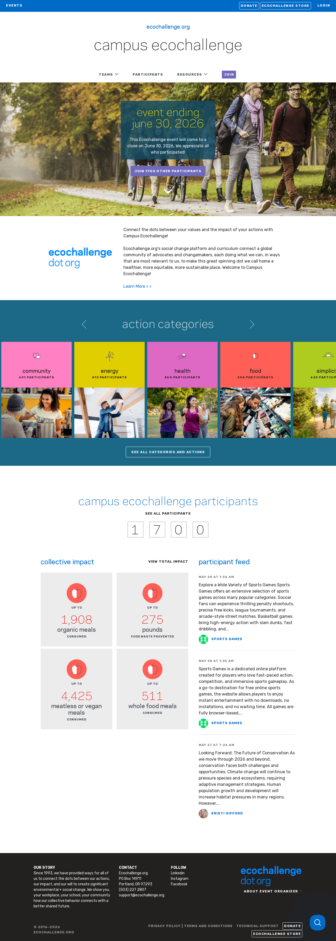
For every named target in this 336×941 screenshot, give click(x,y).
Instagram (179, 878)
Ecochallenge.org (168, 26)
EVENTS (14, 5)
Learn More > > (137, 286)
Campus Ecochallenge (168, 45)
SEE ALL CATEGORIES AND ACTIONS (168, 452)
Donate (249, 6)
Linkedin (178, 873)
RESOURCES (189, 74)
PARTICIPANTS (148, 74)
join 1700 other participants (167, 171)
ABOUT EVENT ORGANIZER (271, 891)
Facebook (179, 884)
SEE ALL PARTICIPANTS (168, 513)
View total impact (168, 561)
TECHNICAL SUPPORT (257, 926)
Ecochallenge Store (285, 6)
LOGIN (323, 5)
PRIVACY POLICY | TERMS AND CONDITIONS (190, 926)
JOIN (229, 74)
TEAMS (106, 74)
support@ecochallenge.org (141, 895)
